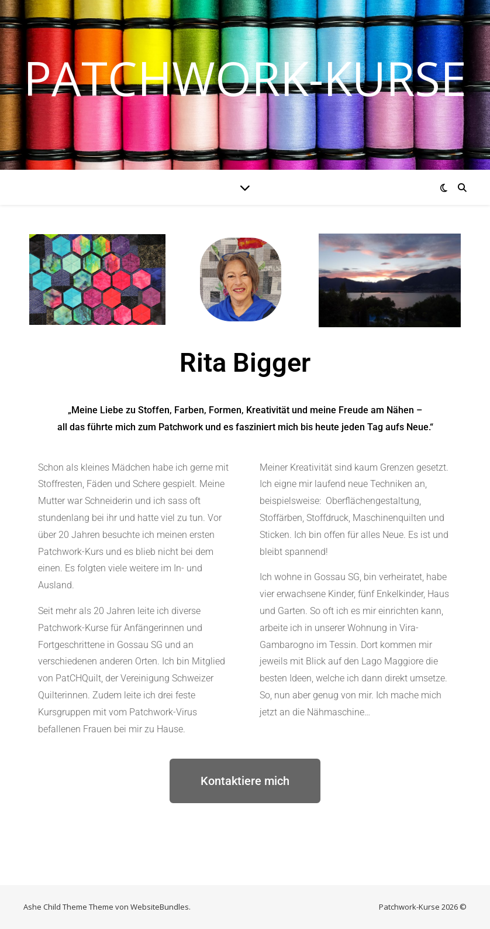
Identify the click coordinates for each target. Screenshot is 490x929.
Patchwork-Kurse (245, 77)
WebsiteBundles (159, 906)
